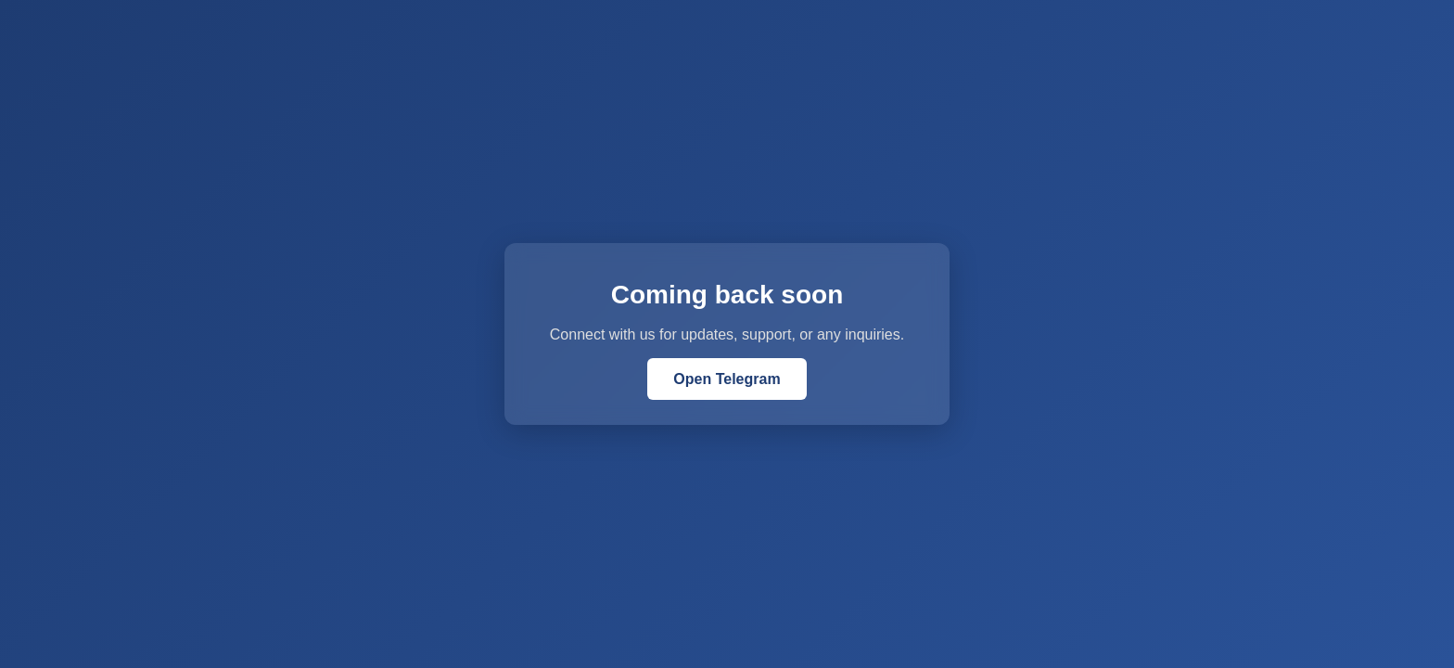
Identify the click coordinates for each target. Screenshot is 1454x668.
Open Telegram (726, 379)
